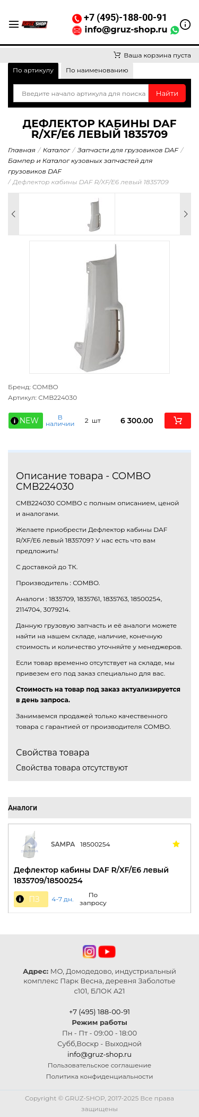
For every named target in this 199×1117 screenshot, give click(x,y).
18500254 (95, 844)
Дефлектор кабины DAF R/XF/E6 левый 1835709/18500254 (91, 875)
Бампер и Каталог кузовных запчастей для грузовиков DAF (80, 166)
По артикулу (33, 70)
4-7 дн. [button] (62, 899)
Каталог (56, 150)
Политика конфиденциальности (99, 1076)
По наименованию (97, 70)
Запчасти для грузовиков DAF (127, 150)
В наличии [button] (60, 420)
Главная (22, 150)
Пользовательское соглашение (99, 1065)
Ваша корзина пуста (152, 55)
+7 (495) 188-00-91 (99, 1011)
